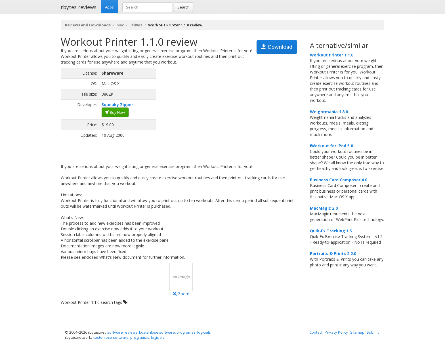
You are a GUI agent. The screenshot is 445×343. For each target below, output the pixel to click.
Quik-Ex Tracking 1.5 (331, 230)
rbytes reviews (78, 7)
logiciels (204, 332)
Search (183, 7)
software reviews (122, 332)
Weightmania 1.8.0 (329, 111)
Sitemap (357, 332)
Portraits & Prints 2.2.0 (333, 253)
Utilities (136, 25)
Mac (120, 25)
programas (186, 332)
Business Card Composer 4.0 (338, 179)
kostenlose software (157, 332)
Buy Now (115, 112)
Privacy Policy (336, 332)
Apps (109, 7)
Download (276, 46)
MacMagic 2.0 (324, 208)
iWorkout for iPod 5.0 (331, 145)
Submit (373, 332)
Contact (315, 332)
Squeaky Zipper (117, 104)
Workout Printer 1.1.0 (331, 55)
